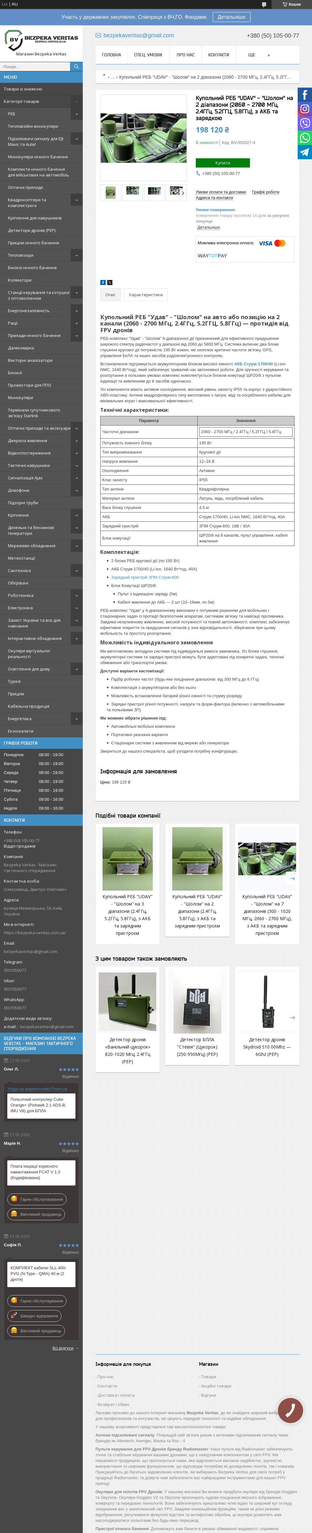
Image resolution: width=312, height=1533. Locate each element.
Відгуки (208, 1395)
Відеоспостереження (29, 453)
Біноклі (15, 373)
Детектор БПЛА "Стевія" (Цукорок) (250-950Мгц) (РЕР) (197, 1046)
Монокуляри (20, 397)
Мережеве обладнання (31, 545)
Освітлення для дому (29, 669)
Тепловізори (20, 255)
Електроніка (20, 608)
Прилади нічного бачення (34, 335)
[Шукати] (76, 66)
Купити (223, 163)
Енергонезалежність (29, 310)
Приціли (16, 694)
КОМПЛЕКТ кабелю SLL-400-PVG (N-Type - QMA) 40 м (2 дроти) (39, 1273)
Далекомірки (21, 348)
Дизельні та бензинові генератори (31, 530)
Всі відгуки (63, 1348)
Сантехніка (19, 570)
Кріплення (18, 515)
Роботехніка (20, 595)
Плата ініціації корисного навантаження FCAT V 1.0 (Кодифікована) (35, 1172)
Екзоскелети (20, 731)
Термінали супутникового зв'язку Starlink (34, 413)
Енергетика (20, 718)
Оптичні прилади (25, 187)
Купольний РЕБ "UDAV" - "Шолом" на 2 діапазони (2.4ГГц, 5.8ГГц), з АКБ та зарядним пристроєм (197, 911)
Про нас (186, 54)
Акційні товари (216, 1386)
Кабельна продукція (28, 706)
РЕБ (11, 114)
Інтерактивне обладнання (35, 638)
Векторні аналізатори (30, 360)
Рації (13, 323)
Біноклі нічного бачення (32, 267)
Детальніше (231, 17)
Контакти (218, 54)
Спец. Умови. (148, 54)
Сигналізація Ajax (25, 478)
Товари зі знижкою (23, 89)
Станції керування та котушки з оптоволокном (38, 295)
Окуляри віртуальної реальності (29, 653)
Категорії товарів (21, 101)
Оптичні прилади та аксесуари (39, 428)
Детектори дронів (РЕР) (31, 230)
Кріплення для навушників (35, 218)
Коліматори (20, 280)
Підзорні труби (23, 502)
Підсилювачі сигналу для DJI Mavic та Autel (35, 141)
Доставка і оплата (116, 1395)
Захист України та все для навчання (34, 623)
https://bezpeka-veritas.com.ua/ (35, 932)
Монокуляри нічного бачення (38, 157)
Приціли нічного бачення (33, 243)
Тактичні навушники (29, 465)
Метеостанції (21, 558)
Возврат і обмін (113, 1404)
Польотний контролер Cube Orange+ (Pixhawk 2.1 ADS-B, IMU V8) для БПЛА (38, 1105)
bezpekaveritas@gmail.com (30, 951)
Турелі (14, 681)
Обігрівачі (18, 583)
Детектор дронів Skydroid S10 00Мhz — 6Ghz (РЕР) (267, 1046)
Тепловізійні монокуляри (33, 126)
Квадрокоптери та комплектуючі (27, 202)
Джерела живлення (27, 440)
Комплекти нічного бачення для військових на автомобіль (38, 172)
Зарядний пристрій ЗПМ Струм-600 (145, 577)
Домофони (18, 490)
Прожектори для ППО (29, 385)
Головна (111, 54)
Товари (208, 1376)
